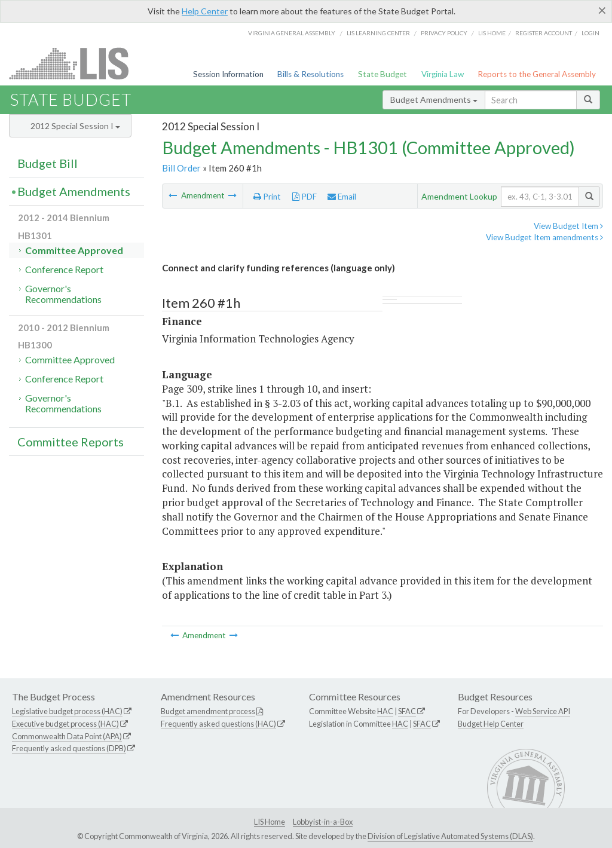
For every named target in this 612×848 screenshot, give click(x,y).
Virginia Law (442, 74)
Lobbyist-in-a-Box (323, 821)
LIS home (492, 32)
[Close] (602, 10)
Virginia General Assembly (291, 32)
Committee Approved (74, 250)
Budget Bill (47, 163)
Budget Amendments (434, 99)
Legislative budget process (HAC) (67, 711)
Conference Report (64, 269)
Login (590, 32)
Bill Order (181, 168)
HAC (385, 711)
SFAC (407, 711)
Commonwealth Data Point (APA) (67, 736)
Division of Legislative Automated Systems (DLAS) (450, 836)
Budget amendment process (208, 711)
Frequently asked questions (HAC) (218, 723)
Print (267, 196)
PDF (304, 196)
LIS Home (269, 821)
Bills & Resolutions (310, 74)
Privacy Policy (444, 32)
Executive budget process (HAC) (65, 723)
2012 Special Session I (75, 126)
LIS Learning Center (378, 32)
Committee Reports (70, 441)
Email (342, 196)
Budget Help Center (491, 723)
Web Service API (542, 711)
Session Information (228, 74)
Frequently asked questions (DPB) (69, 748)
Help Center (205, 11)
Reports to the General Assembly (537, 74)
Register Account (543, 32)
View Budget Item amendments (544, 237)
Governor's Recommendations (63, 294)
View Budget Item (568, 226)
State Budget (382, 74)
